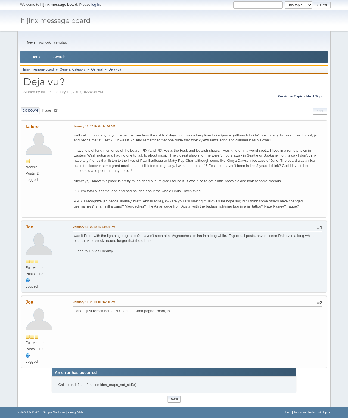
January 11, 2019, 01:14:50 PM (94, 302)
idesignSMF (75, 412)
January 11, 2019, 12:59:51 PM (94, 226)
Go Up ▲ (324, 412)
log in (95, 4)
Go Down (30, 110)
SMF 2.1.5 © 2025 (29, 412)
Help (288, 412)
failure (32, 126)
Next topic (315, 96)
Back (174, 399)
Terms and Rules (305, 412)
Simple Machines (54, 412)
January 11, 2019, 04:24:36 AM (94, 126)
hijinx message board (56, 21)
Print (320, 111)
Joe (29, 227)
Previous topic (290, 96)
